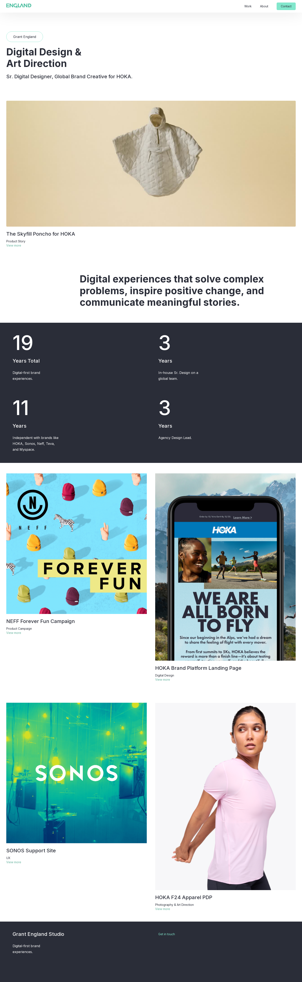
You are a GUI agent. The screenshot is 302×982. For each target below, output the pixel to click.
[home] (18, 6)
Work (248, 6)
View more (13, 245)
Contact (286, 6)
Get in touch (166, 934)
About (264, 6)
